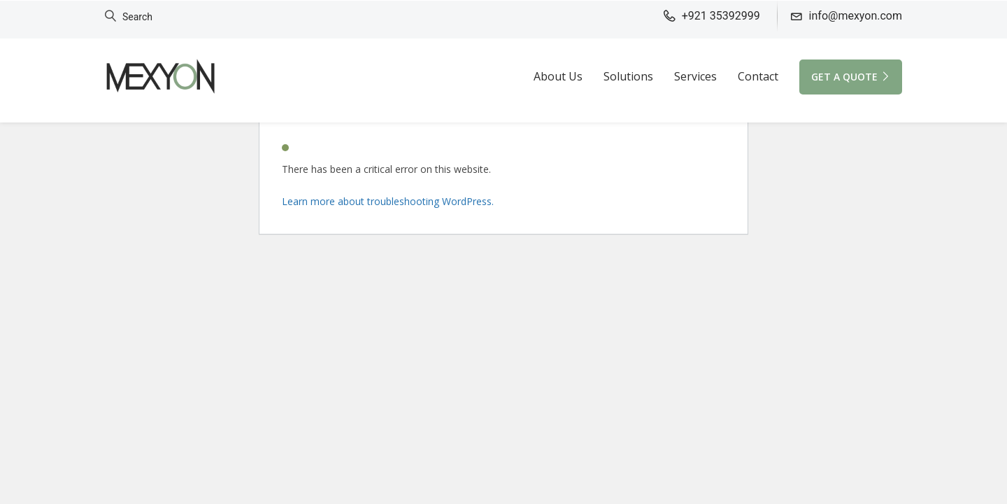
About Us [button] (558, 76)
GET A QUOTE (850, 76)
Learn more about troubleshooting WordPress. (388, 201)
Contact (758, 76)
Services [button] (695, 76)
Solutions (628, 76)
